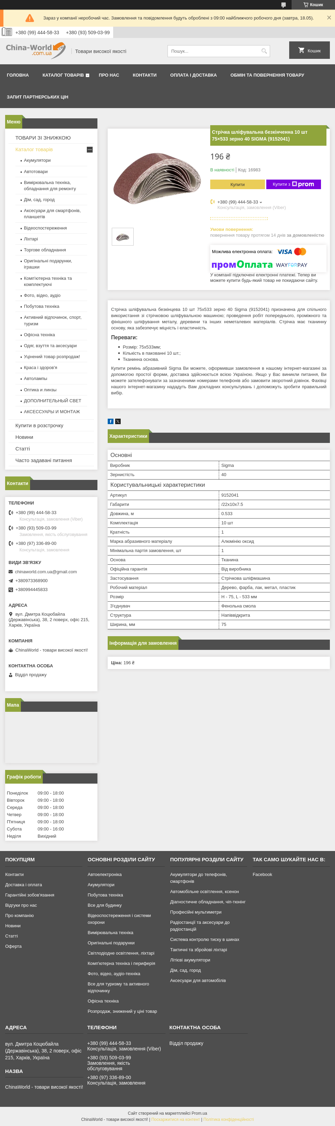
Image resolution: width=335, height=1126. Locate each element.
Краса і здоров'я (40, 367)
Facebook (262, 874)
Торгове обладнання (45, 249)
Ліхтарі (31, 238)
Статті (22, 448)
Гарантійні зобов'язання (29, 895)
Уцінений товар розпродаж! (52, 356)
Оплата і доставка (193, 75)
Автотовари (36, 171)
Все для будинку (104, 905)
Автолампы (35, 378)
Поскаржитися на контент (175, 1119)
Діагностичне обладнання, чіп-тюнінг (208, 901)
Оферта (13, 946)
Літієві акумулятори (190, 960)
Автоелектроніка (104, 874)
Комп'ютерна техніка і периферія (121, 963)
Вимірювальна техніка (110, 932)
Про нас (109, 75)
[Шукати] (264, 51)
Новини (24, 437)
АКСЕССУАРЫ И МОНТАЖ (52, 411)
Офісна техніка (39, 334)
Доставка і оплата (23, 884)
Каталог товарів (63, 75)
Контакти (145, 75)
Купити (237, 184)
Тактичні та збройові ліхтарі (198, 949)
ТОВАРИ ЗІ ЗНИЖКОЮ (43, 138)
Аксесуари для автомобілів (198, 980)
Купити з (293, 184)
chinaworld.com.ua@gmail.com (46, 571)
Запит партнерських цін (37, 97)
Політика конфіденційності (228, 1119)
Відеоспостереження (45, 228)
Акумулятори (37, 160)
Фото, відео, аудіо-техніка (114, 973)
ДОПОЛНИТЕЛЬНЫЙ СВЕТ (52, 400)
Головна (18, 75)
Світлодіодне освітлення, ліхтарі (121, 953)
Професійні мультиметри (196, 912)
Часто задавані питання (43, 460)
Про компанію (19, 915)
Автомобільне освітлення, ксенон (204, 891)
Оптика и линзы (40, 389)
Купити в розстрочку (39, 425)
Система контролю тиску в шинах (204, 939)
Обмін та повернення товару (267, 75)
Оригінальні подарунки (111, 942)
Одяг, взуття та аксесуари (50, 345)
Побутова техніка (41, 306)
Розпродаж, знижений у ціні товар (122, 1011)
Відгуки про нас (21, 905)
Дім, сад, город (39, 199)
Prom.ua (199, 1113)
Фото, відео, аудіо (42, 295)
